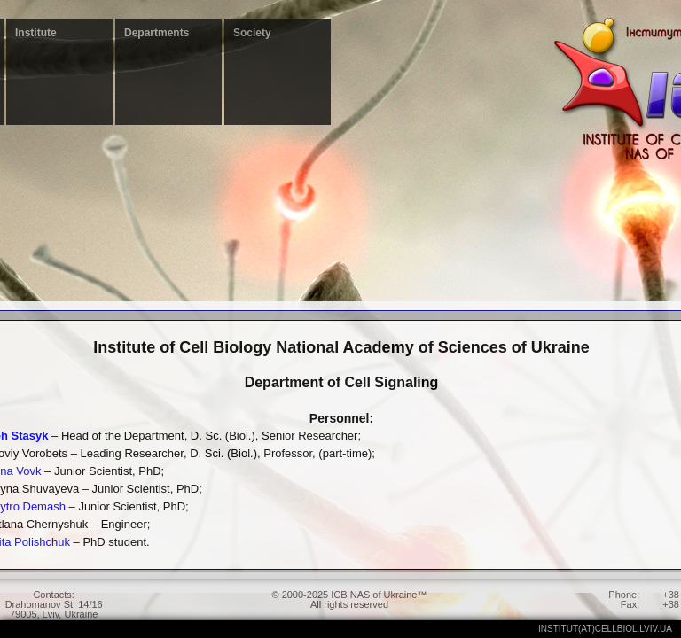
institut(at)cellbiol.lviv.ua (605, 629)
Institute (36, 33)
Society (252, 33)
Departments (156, 33)
